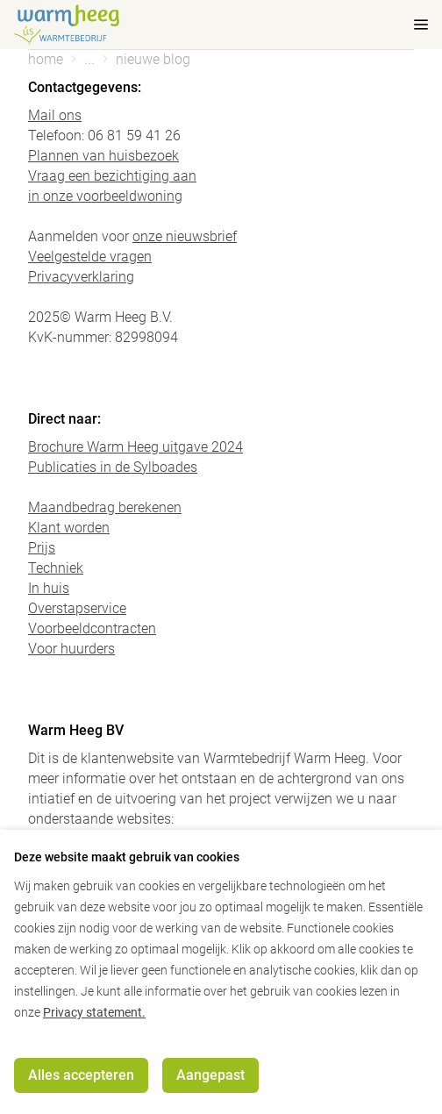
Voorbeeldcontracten (92, 628)
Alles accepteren (81, 1075)
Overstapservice (77, 608)
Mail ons (55, 115)
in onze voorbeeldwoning (105, 196)
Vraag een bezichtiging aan (112, 176)
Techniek (55, 568)
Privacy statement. (94, 1012)
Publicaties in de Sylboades (112, 467)
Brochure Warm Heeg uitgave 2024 (135, 447)
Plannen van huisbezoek (103, 155)
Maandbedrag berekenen (105, 507)
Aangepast (210, 1075)
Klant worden (69, 527)
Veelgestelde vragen (90, 256)
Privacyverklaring (81, 276)
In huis (48, 588)
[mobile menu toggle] (408, 24)
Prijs (41, 547)
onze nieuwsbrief (184, 236)
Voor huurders (71, 648)
